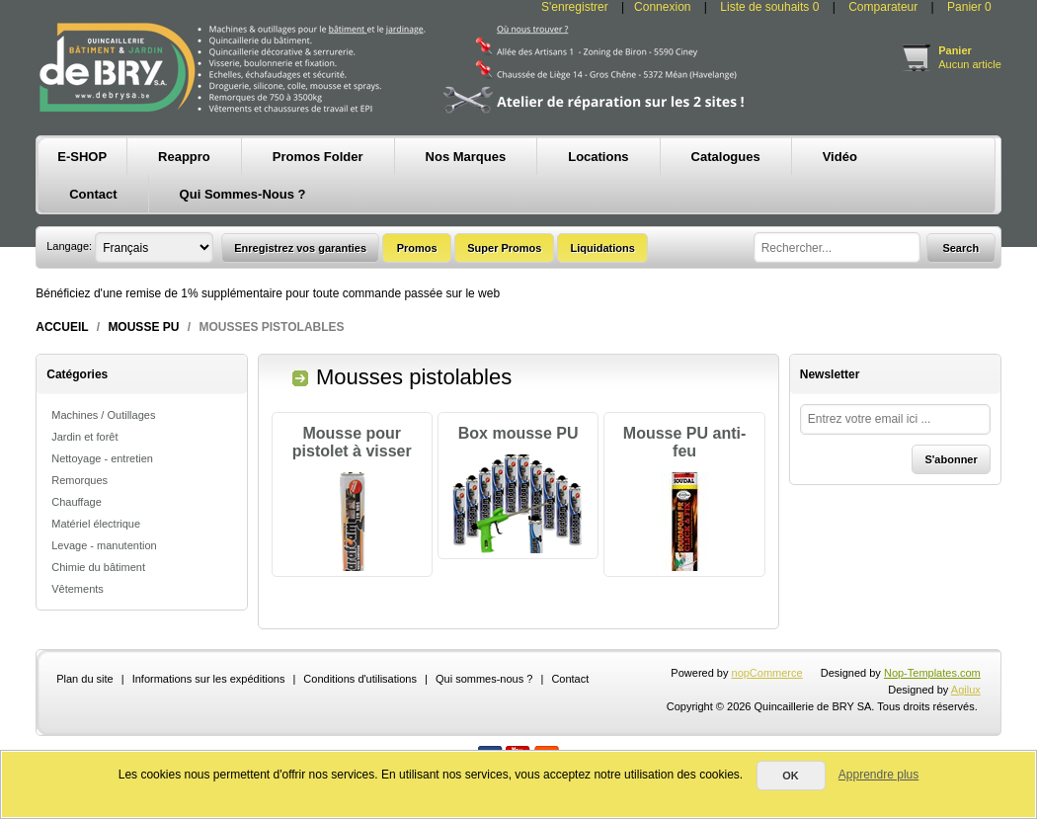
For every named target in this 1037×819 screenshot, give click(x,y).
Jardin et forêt (84, 437)
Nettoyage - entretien (102, 458)
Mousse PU (143, 327)
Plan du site (84, 708)
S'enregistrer (574, 7)
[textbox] (837, 247)
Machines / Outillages (103, 415)
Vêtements (77, 589)
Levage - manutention (103, 545)
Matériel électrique (95, 524)
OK (790, 775)
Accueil (62, 327)
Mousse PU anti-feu (684, 442)
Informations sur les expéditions (208, 708)
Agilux (966, 719)
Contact (570, 708)
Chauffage (76, 502)
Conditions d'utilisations (360, 708)
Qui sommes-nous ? (484, 708)
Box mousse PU (518, 433)
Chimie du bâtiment (98, 567)
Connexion (662, 7)
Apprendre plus (878, 774)
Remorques (79, 480)
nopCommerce (767, 702)
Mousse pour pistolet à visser (352, 442)
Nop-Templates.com (932, 702)
